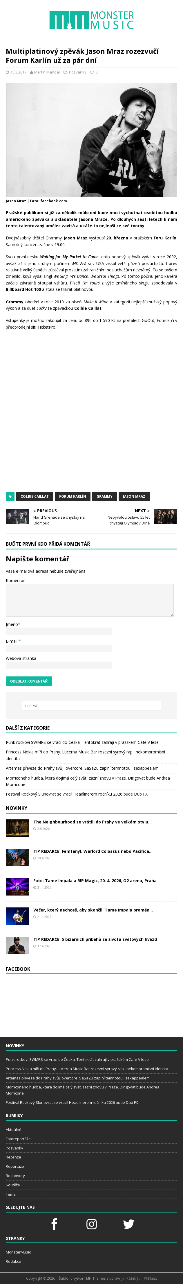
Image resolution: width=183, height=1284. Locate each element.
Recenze (13, 1157)
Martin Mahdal (47, 72)
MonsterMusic (18, 1252)
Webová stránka (21, 658)
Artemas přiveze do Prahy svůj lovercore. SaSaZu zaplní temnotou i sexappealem (82, 768)
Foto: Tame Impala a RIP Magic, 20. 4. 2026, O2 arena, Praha (95, 880)
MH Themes (96, 1278)
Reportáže (15, 1166)
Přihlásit (150, 1278)
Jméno (12, 624)
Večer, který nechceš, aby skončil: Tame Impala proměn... (93, 910)
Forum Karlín (72, 496)
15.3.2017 (18, 72)
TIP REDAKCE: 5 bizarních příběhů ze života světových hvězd (95, 939)
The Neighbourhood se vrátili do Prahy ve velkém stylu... (92, 822)
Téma (11, 1194)
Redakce (13, 1261)
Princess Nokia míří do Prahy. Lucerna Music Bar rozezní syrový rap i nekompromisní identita (87, 1068)
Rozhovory (15, 1175)
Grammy (105, 496)
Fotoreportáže (18, 1138)
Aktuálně (13, 1129)
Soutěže (13, 1185)
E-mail (12, 641)
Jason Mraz (134, 496)
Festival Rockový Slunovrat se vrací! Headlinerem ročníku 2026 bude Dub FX (77, 794)
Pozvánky (77, 72)
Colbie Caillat (35, 496)
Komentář (15, 580)
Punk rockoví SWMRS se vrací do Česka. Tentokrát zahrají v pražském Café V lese (82, 742)
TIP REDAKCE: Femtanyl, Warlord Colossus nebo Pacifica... (93, 851)
